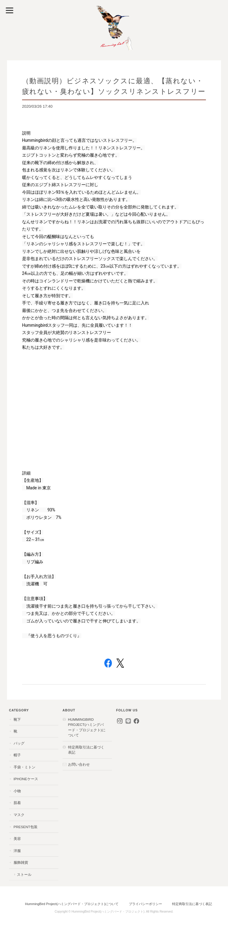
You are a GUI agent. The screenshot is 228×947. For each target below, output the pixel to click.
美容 (17, 839)
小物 (17, 791)
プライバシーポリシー (145, 904)
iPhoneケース (26, 779)
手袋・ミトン (24, 767)
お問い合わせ (79, 764)
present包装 (25, 827)
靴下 (17, 719)
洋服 (17, 851)
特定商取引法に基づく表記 (86, 750)
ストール (24, 874)
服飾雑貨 (21, 862)
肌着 (17, 803)
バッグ (19, 743)
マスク (19, 815)
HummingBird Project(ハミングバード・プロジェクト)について (87, 727)
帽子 (17, 755)
